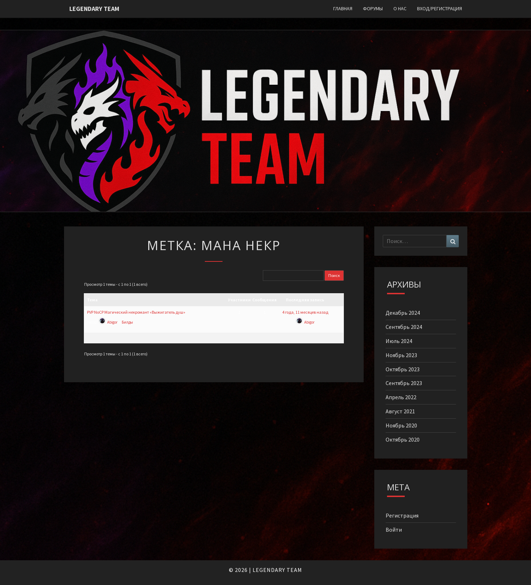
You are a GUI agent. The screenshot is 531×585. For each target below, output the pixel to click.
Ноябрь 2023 (401, 355)
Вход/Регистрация (439, 8)
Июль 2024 (399, 340)
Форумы (373, 8)
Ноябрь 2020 (401, 425)
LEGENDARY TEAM (277, 569)
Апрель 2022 (401, 397)
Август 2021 (400, 411)
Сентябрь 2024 (404, 326)
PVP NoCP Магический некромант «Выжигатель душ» (136, 312)
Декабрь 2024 (403, 312)
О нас (399, 8)
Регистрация (402, 515)
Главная (342, 8)
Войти (394, 529)
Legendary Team (94, 9)
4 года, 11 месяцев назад (305, 312)
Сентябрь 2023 (404, 382)
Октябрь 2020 (403, 439)
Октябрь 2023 (403, 369)
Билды (127, 322)
